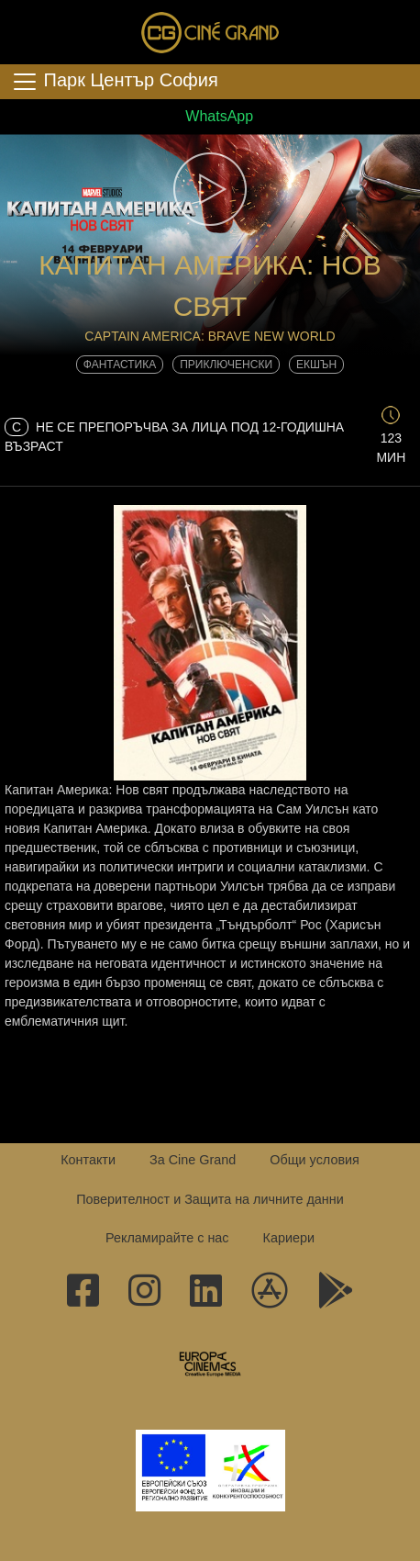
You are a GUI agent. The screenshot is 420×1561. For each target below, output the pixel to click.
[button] (210, 189)
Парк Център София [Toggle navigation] (114, 81)
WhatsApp (210, 116)
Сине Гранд (210, 32)
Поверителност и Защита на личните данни (210, 1199)
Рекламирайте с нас (167, 1237)
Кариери (289, 1237)
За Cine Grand (192, 1159)
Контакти (88, 1159)
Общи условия (314, 1159)
